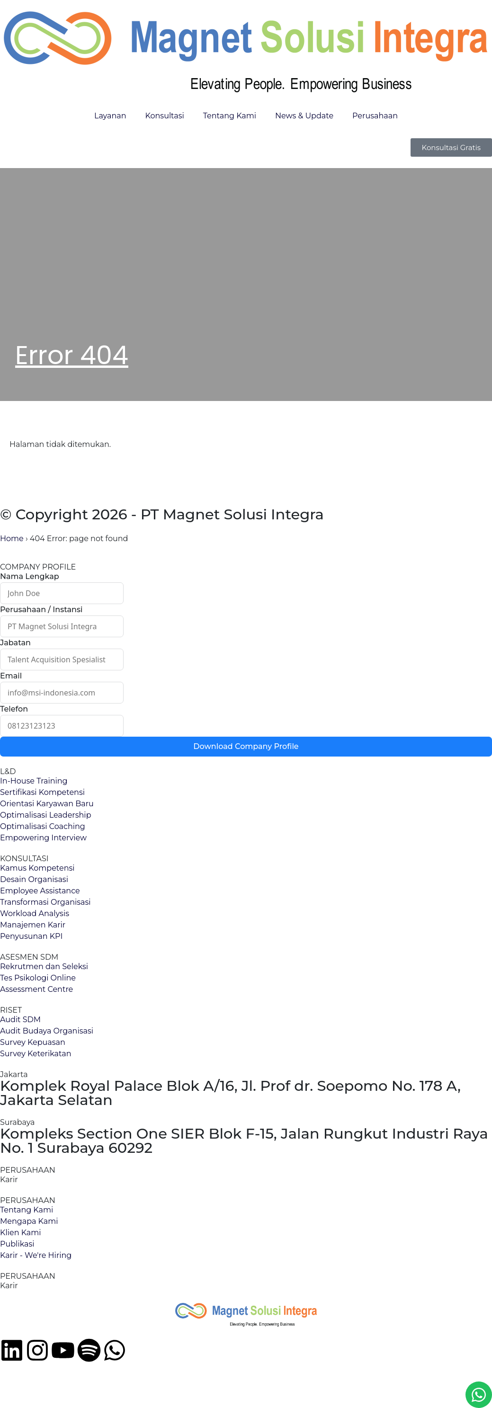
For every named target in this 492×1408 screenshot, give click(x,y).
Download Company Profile (245, 746)
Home (12, 538)
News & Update (304, 115)
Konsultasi (164, 115)
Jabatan (15, 642)
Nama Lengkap (29, 576)
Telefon (14, 708)
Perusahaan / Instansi (41, 609)
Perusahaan (375, 115)
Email (11, 675)
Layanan (110, 115)
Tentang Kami (229, 115)
